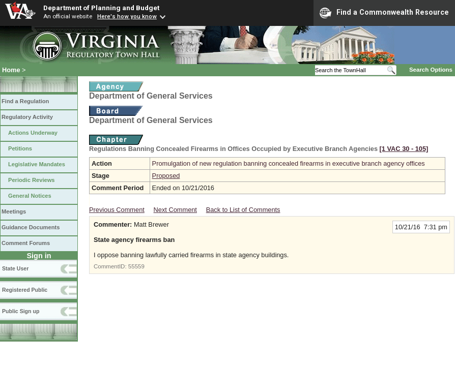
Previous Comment (117, 210)
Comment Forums (26, 243)
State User (15, 268)
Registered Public (24, 290)
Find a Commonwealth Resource (384, 13)
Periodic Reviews (31, 180)
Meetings (14, 211)
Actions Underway (33, 133)
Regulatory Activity (27, 117)
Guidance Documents (31, 227)
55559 (136, 266)
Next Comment (175, 210)
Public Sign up (20, 311)
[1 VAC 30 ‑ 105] (404, 148)
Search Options (430, 70)
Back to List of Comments (243, 210)
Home (11, 70)
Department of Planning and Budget (101, 8)
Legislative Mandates (36, 164)
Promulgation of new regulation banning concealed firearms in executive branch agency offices (288, 163)
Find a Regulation (25, 101)
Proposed (166, 175)
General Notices (29, 196)
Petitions (20, 148)
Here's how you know (127, 16)
